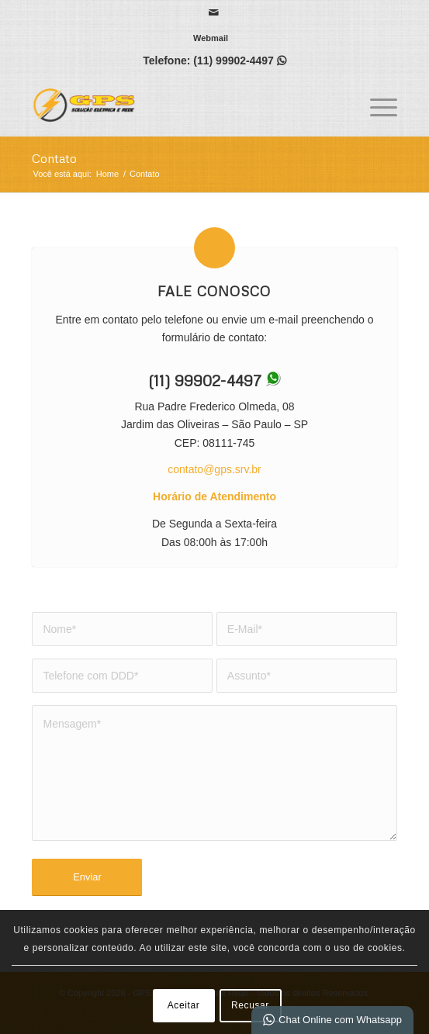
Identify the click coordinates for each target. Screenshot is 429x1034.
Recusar (250, 1005)
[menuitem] (210, 38)
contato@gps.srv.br (214, 469)
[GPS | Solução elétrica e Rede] (177, 105)
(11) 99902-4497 (233, 60)
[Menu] (376, 105)
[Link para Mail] (214, 12)
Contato (54, 158)
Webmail (210, 38)
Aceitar (184, 1005)
